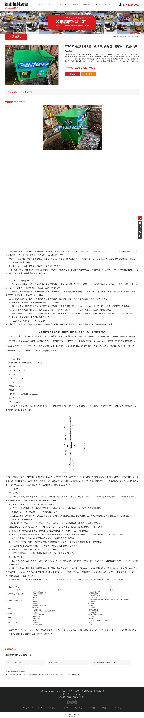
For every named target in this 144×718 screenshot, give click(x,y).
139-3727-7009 (131, 4)
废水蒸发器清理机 (19, 671)
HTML (78, 694)
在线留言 (97, 4)
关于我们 (74, 4)
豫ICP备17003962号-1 (72, 714)
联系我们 (108, 4)
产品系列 (52, 4)
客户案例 (63, 4)
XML (72, 694)
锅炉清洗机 (135, 36)
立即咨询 (89, 74)
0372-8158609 (62, 691)
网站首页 (41, 4)
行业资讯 (86, 4)
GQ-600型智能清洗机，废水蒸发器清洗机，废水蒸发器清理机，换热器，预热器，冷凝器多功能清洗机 (47, 675)
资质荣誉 (105, 708)
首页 (121, 36)
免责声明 (72, 717)
